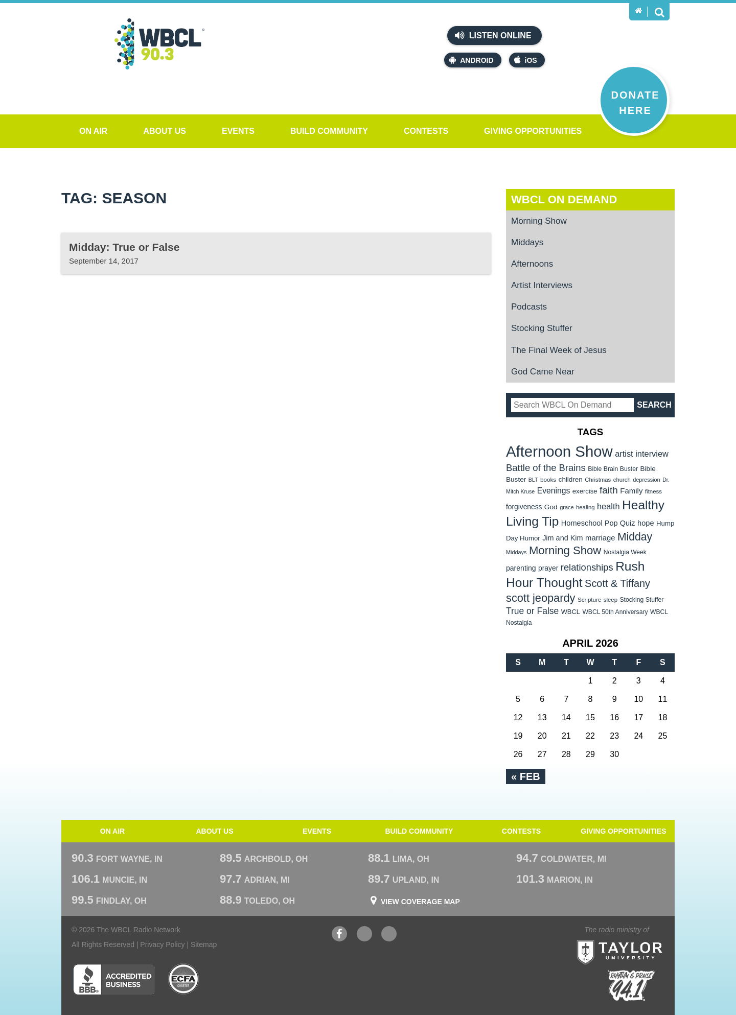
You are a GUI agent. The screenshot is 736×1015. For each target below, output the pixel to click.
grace (566, 507)
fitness (653, 491)
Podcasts (529, 307)
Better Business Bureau (114, 979)
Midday (634, 536)
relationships (587, 567)
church (622, 480)
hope (645, 523)
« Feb (525, 776)
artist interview (642, 453)
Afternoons (532, 264)
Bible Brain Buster (613, 469)
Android (471, 60)
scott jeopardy (540, 598)
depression (646, 480)
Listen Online (493, 35)
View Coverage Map (420, 901)
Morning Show (539, 221)
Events (238, 131)
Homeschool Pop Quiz (598, 523)
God (551, 507)
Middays (527, 242)
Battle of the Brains (546, 467)
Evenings (553, 490)
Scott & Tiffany (617, 583)
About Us (164, 131)
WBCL (570, 612)
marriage (600, 538)
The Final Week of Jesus (559, 350)
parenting (521, 568)
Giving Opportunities (533, 131)
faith (609, 490)
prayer (548, 568)
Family (631, 490)
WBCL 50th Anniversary (615, 612)
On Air (93, 131)
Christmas (598, 480)
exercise (584, 491)
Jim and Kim (562, 538)
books (548, 479)
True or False (532, 611)
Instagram (389, 935)
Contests (426, 131)
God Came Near (542, 371)
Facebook (339, 935)
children (571, 479)
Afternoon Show (559, 451)
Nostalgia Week (625, 552)
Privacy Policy (162, 944)
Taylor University (638, 939)
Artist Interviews (541, 285)
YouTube (364, 935)
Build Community (329, 131)
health (608, 506)
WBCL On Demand (564, 199)
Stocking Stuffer (541, 328)
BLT (533, 480)
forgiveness (524, 507)
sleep (610, 600)
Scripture (590, 599)
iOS (525, 60)
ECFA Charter (184, 979)
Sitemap (204, 944)
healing (585, 507)
